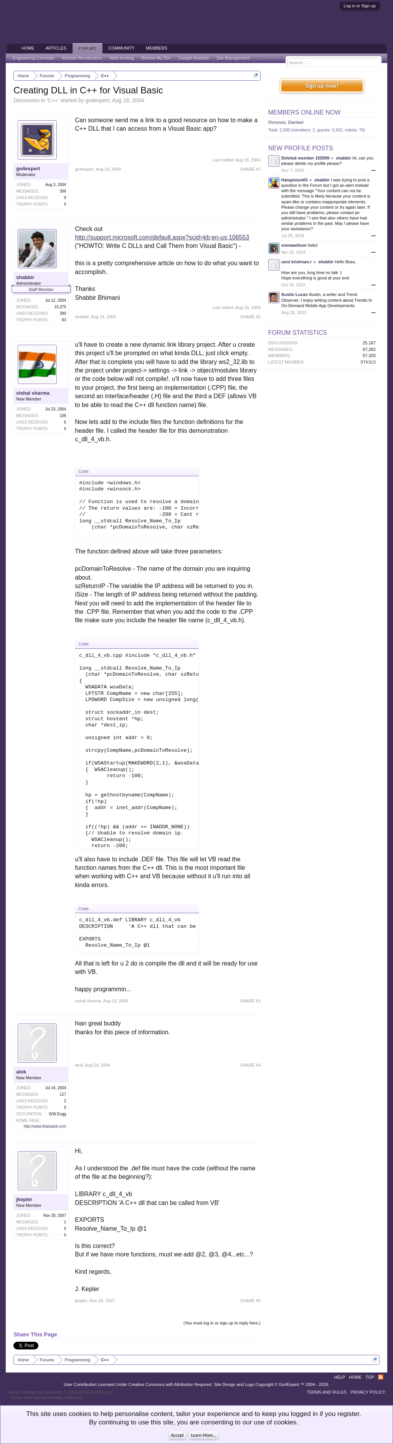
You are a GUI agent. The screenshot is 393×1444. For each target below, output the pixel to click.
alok (21, 1072)
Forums (87, 48)
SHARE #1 (250, 169)
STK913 (368, 362)
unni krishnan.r (296, 261)
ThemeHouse (96, 1397)
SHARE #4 (250, 1065)
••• (373, 170)
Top (369, 1377)
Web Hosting (122, 58)
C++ (53, 100)
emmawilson (294, 245)
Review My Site (156, 58)
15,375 (60, 307)
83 (64, 320)
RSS (380, 1377)
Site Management (233, 58)
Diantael (295, 122)
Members (156, 48)
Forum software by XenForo (61, 1392)
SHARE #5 (250, 1300)
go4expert (97, 100)
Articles (56, 48)
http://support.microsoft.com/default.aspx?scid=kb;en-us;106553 (162, 237)
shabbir (25, 277)
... (259, 58)
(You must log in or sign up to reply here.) (222, 1323)
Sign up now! (322, 85)
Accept (177, 1435)
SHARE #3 (250, 1001)
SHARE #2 (250, 316)
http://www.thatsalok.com (45, 1126)
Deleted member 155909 (305, 158)
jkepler (24, 1199)
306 (63, 191)
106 (63, 416)
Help (339, 1377)
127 (63, 1094)
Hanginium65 (294, 180)
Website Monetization (82, 58)
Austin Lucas (294, 294)
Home (27, 48)
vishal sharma (33, 393)
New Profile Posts (300, 148)
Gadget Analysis (193, 58)
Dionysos (277, 122)
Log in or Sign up (360, 5)
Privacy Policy (367, 1392)
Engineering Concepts (33, 58)
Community (122, 48)
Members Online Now (304, 112)
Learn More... (203, 1435)
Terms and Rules (327, 1392)
